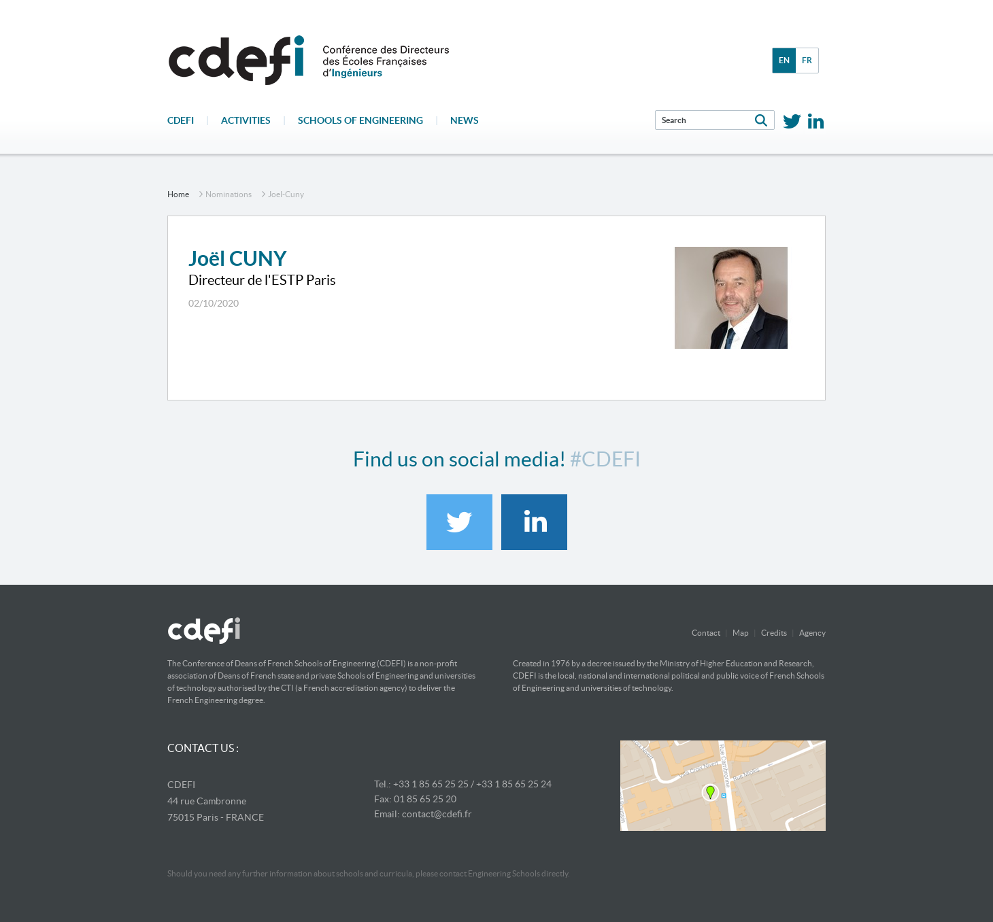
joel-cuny (286, 194)
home (178, 194)
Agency (812, 632)
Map (741, 632)
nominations (228, 194)
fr (807, 60)
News (464, 120)
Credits (774, 632)
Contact (706, 632)
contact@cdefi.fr (437, 813)
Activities (246, 120)
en (784, 60)
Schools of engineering (360, 120)
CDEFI (180, 120)
